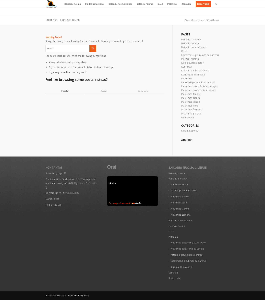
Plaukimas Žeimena (191, 109)
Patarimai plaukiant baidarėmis (198, 82)
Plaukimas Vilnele (190, 101)
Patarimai (186, 78)
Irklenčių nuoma (190, 58)
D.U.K (184, 51)
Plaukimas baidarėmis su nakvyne (199, 86)
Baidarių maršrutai (191, 39)
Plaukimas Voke (189, 105)
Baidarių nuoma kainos (194, 47)
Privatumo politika (191, 113)
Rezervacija (187, 117)
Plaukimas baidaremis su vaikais (198, 90)
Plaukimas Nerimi (190, 97)
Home (201, 20)
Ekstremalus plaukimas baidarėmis (200, 55)
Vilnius (112, 183)
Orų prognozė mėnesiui (120, 203)
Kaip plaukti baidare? (192, 62)
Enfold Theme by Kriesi (78, 295)
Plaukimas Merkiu (190, 94)
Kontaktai (186, 66)
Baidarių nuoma (190, 43)
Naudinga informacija (193, 74)
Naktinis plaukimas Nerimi (195, 70)
